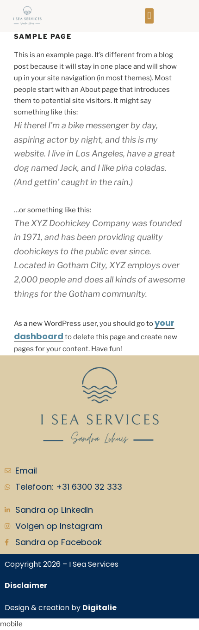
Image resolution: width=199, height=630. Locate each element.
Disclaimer (26, 585)
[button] (149, 16)
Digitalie (99, 607)
